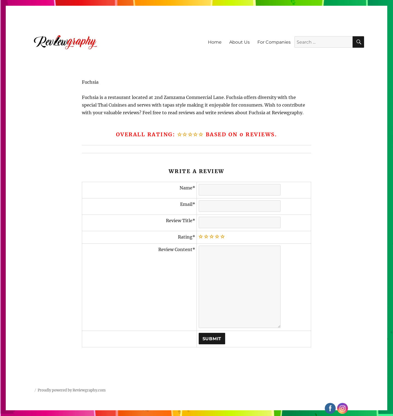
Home (215, 42)
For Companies (274, 42)
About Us (239, 42)
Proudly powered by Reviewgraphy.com (72, 390)
